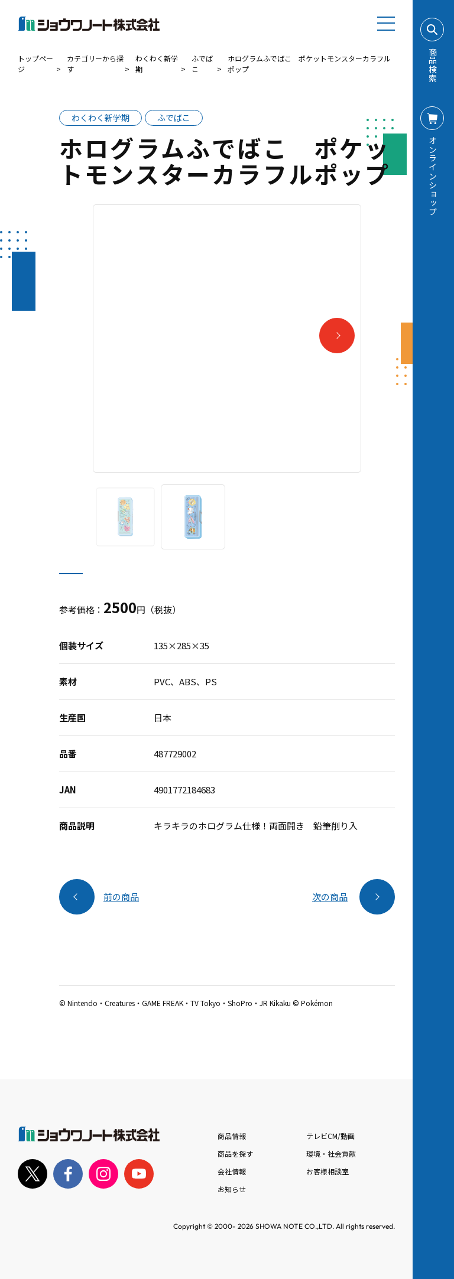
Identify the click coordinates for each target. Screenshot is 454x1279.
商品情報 (232, 1136)
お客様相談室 (327, 1171)
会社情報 (232, 1171)
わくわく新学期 (156, 63)
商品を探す (235, 1153)
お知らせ (232, 1189)
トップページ (35, 63)
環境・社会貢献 (331, 1153)
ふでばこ (202, 63)
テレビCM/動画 (330, 1136)
